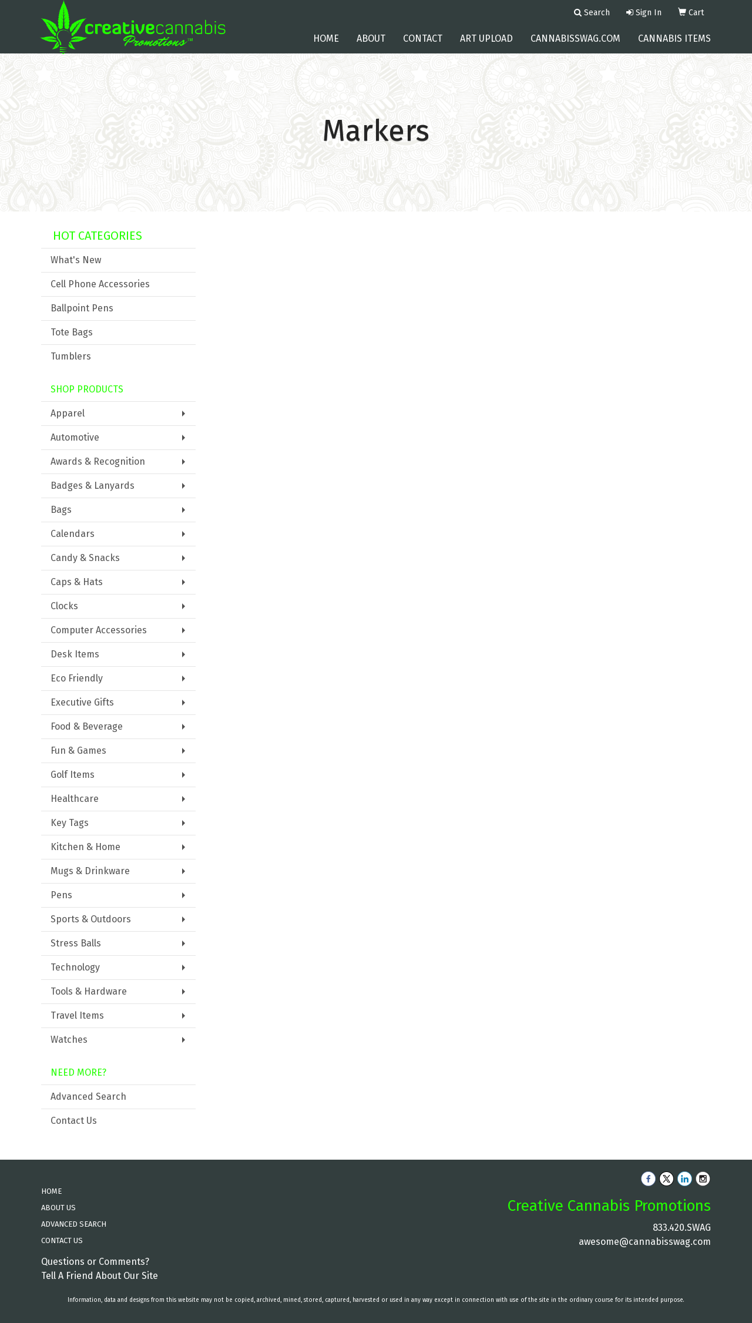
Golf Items (73, 774)
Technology (75, 967)
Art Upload (486, 46)
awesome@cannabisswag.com (645, 1241)
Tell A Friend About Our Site (99, 1275)
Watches (69, 1039)
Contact (422, 46)
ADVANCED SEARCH (73, 1224)
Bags (61, 509)
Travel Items (77, 1015)
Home (326, 46)
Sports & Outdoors (91, 919)
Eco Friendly (77, 678)
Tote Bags (72, 332)
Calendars (73, 533)
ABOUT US (58, 1207)
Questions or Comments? (95, 1261)
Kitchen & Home (85, 846)
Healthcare (75, 798)
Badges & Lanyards (93, 485)
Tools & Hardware (89, 991)
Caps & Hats (77, 581)
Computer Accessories (99, 630)
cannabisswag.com (575, 46)
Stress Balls (76, 943)
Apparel (68, 413)
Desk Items (75, 654)
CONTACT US (62, 1240)
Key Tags (70, 822)
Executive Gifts (82, 702)
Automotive (75, 437)
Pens (61, 895)
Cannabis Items (674, 46)
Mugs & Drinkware (90, 871)
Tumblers (71, 356)
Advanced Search (88, 1096)
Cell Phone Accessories (100, 284)
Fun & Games (78, 750)
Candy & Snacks (85, 557)
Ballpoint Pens (82, 308)
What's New (76, 260)
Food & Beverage (87, 726)
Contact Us (74, 1120)
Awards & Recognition (98, 461)
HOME (51, 1191)
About (371, 46)
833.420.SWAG (682, 1227)
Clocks (64, 606)
